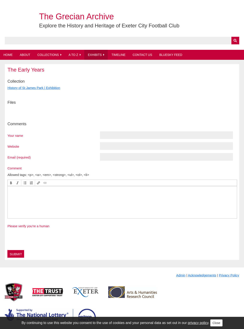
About (25, 55)
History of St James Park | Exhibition (33, 88)
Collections (48, 55)
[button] (11, 182)
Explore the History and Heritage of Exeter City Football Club (109, 25)
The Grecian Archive (76, 16)
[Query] (122, 40)
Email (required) (19, 157)
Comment (14, 168)
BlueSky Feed (170, 55)
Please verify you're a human (28, 226)
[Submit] (235, 40)
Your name (15, 135)
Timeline (118, 55)
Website (13, 146)
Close (216, 323)
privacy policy (198, 323)
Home (8, 55)
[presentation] (11, 182)
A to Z (73, 55)
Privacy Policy (229, 275)
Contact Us (142, 55)
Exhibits (95, 55)
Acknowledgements (202, 275)
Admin (181, 275)
